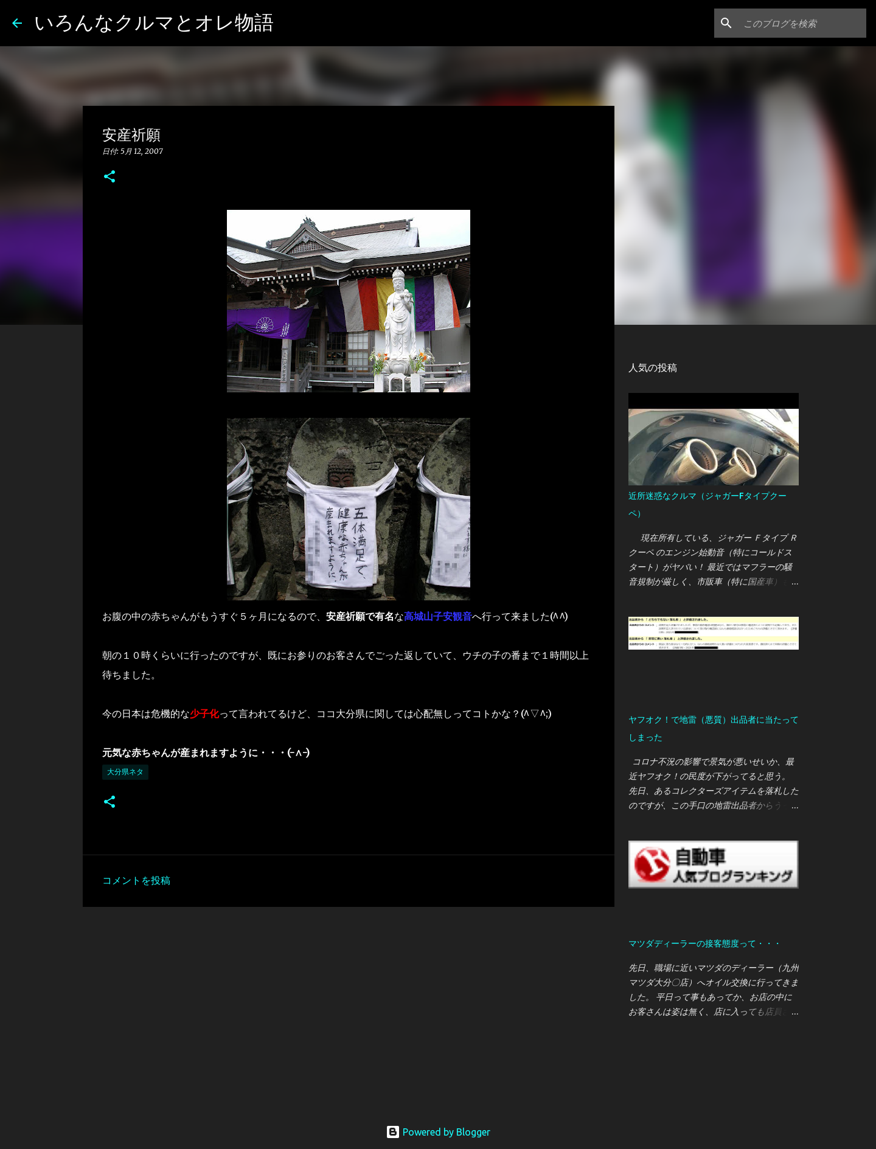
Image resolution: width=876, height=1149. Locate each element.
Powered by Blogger (438, 1131)
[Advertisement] (348, 1010)
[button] (109, 177)
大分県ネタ (125, 772)
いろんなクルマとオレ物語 (154, 22)
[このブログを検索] (802, 23)
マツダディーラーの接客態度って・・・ (705, 943)
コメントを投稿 (136, 880)
